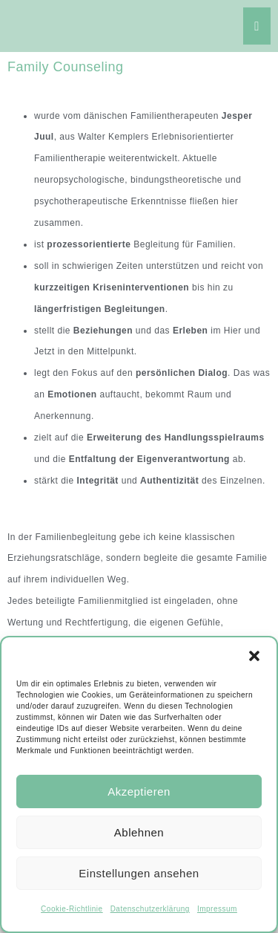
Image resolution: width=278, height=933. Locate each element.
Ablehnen (139, 832)
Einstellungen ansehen (139, 873)
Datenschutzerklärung (150, 909)
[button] (254, 655)
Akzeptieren (139, 791)
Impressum (217, 909)
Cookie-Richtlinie (72, 909)
